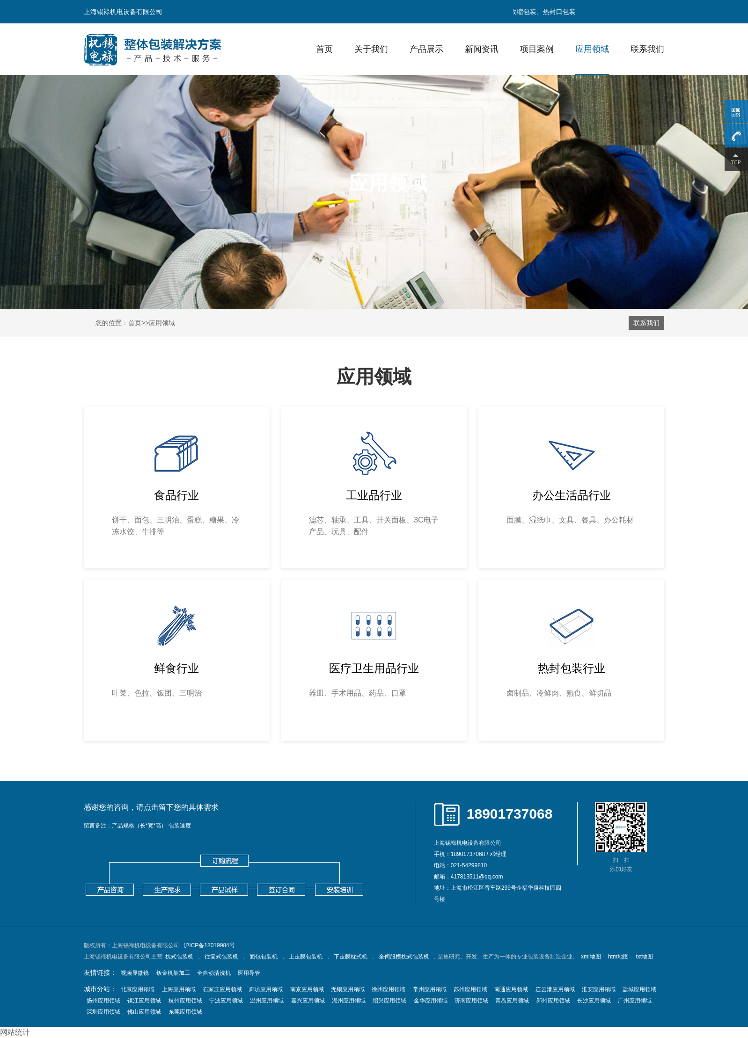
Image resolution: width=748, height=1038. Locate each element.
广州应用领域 (635, 1000)
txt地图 (644, 956)
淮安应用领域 (599, 989)
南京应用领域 (307, 989)
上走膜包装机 (306, 956)
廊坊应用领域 (266, 989)
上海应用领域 (179, 989)
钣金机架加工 (173, 973)
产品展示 (426, 49)
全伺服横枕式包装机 (404, 956)
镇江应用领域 (144, 1000)
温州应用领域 (267, 1000)
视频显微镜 (135, 973)
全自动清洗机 (214, 973)
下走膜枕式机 (350, 956)
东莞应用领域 (185, 1012)
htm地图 (618, 956)
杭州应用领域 (185, 1000)
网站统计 (15, 1032)
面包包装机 (263, 956)
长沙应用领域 (594, 1000)
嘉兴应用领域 (308, 1000)
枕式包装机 (179, 956)
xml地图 (591, 956)
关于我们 (371, 49)
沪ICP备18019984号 (209, 945)
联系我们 (647, 49)
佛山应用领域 (144, 1012)
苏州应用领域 (470, 989)
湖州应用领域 (349, 1000)
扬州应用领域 (103, 1000)
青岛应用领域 (512, 1000)
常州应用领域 (430, 989)
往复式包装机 (221, 956)
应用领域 (592, 49)
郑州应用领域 (553, 1000)
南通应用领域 (511, 989)
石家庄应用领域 (222, 989)
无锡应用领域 (348, 989)
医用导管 (249, 973)
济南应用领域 (471, 1000)
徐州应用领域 (388, 989)
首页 (324, 49)
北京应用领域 (137, 989)
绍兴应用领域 (389, 1000)
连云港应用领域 (555, 989)
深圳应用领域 (103, 1012)
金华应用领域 (430, 1000)
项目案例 (537, 49)
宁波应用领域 (226, 1000)
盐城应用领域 (639, 989)
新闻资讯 (482, 49)
